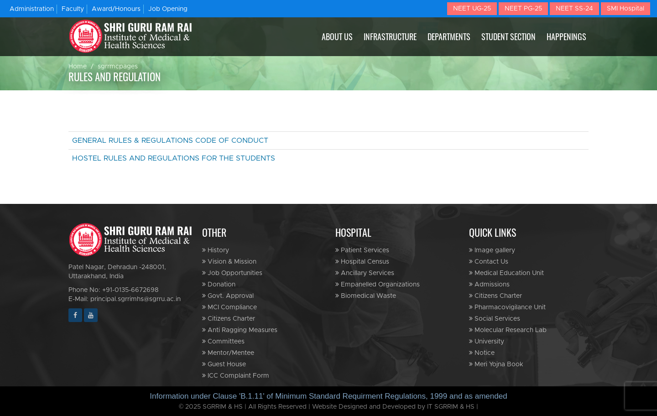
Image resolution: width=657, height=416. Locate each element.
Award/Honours (116, 9)
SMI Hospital (625, 8)
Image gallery (492, 250)
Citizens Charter (228, 318)
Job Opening (168, 9)
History (215, 250)
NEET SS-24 (574, 8)
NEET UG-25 (472, 8)
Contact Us (488, 261)
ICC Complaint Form (235, 375)
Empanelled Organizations (377, 284)
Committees (223, 341)
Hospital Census (362, 261)
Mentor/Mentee (228, 352)
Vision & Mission (229, 261)
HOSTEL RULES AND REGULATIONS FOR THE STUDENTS (173, 158)
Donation (218, 284)
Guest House (224, 364)
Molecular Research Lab (508, 330)
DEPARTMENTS (449, 36)
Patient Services (362, 250)
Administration (32, 9)
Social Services (494, 318)
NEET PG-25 (523, 8)
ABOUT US (337, 36)
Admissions (489, 284)
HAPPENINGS (566, 36)
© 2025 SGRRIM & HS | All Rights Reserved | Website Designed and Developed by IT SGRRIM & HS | (329, 407)
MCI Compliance (229, 307)
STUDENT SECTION (508, 36)
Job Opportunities (232, 273)
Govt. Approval (228, 295)
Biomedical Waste (365, 295)
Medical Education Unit (506, 273)
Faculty (73, 9)
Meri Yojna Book (496, 364)
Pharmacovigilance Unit (507, 307)
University (486, 341)
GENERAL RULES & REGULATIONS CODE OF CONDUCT (170, 140)
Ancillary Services (364, 273)
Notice (482, 352)
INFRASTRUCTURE (390, 36)
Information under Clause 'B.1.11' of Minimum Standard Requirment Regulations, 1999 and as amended (328, 396)
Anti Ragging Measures (239, 330)
